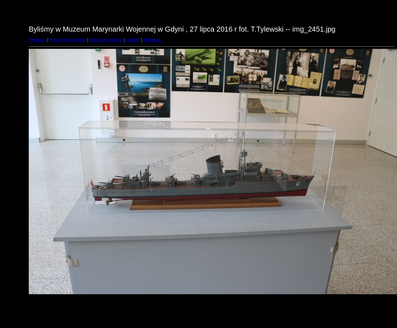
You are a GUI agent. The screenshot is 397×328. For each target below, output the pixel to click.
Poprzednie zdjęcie (68, 39)
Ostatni (133, 39)
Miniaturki (152, 39)
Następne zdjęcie (106, 39)
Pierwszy (37, 39)
